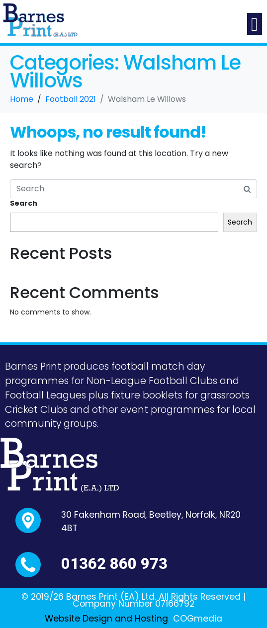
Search (23, 203)
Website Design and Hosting (106, 619)
